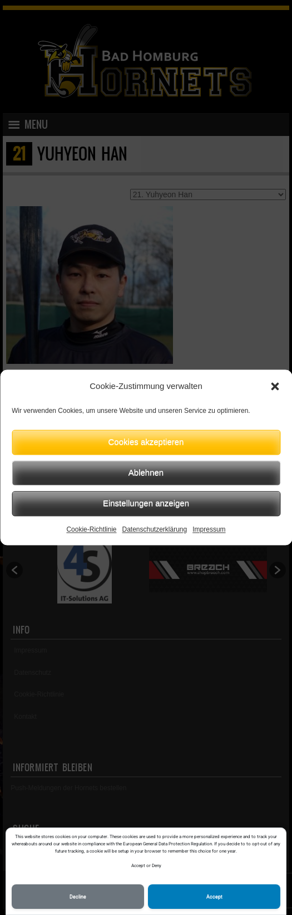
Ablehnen (146, 472)
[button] (274, 386)
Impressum (208, 529)
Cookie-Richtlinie (91, 529)
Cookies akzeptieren (146, 441)
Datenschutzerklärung (154, 529)
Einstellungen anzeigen (146, 503)
